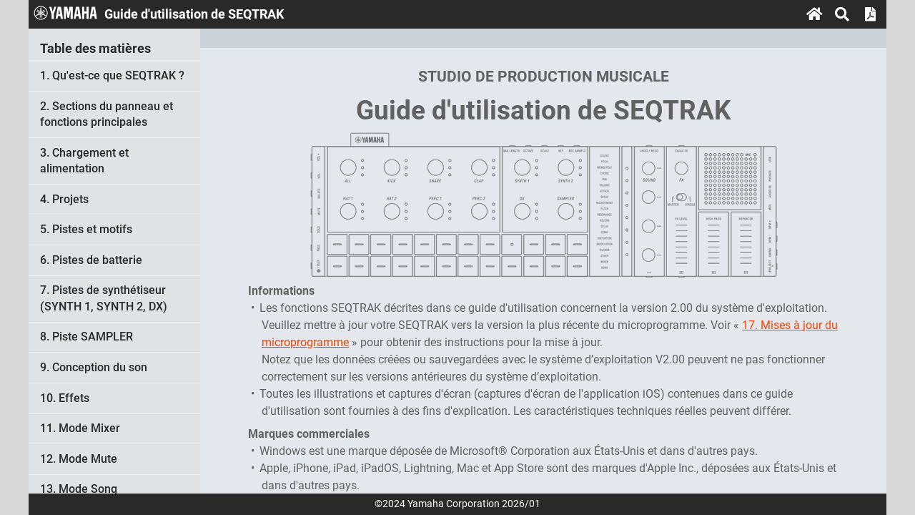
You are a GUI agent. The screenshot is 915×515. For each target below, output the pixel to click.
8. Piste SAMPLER (86, 336)
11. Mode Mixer (80, 428)
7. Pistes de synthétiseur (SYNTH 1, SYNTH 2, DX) (103, 298)
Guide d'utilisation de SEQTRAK (543, 110)
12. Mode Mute (78, 459)
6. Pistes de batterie (91, 260)
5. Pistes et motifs (86, 229)
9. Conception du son (93, 367)
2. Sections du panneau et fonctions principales (106, 114)
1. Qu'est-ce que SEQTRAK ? (112, 75)
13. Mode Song (78, 489)
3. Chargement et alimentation (84, 160)
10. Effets (64, 398)
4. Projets (64, 199)
